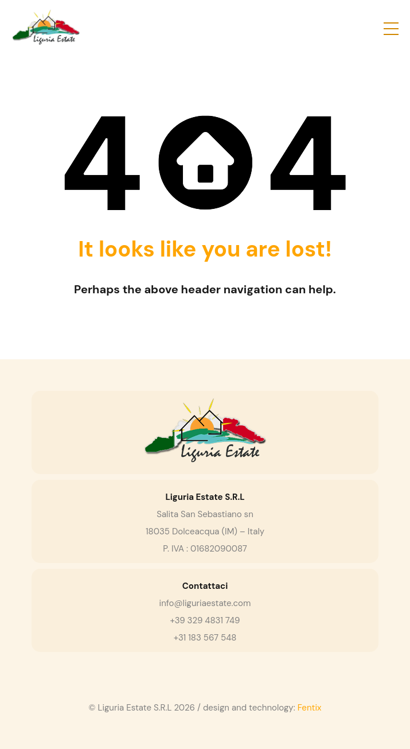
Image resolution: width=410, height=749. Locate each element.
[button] (391, 29)
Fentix (310, 707)
